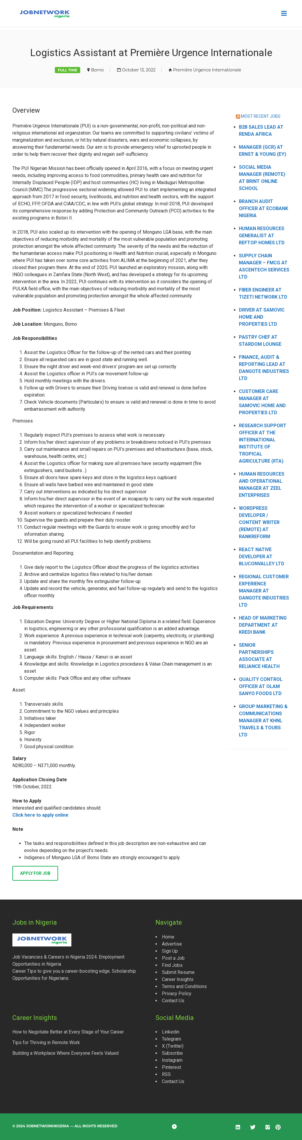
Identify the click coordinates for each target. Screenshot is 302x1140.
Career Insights (177, 979)
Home (168, 937)
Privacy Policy (176, 993)
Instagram (172, 1060)
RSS (166, 1074)
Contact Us (173, 1000)
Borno (97, 70)
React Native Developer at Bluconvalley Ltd (261, 556)
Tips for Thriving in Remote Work (46, 1042)
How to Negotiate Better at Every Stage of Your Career (68, 1032)
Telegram (171, 1039)
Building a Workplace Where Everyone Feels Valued (65, 1053)
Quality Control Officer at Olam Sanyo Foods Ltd (261, 686)
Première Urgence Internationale (207, 70)
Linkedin (170, 1032)
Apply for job (35, 873)
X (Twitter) (172, 1046)
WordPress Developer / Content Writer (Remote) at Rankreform (259, 522)
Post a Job (173, 958)
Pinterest (171, 1067)
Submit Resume (178, 972)
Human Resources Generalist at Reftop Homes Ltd (262, 235)
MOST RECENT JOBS (260, 116)
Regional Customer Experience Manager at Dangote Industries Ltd (264, 591)
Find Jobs (172, 965)
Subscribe (172, 1053)
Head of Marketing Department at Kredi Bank (263, 625)
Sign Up (170, 951)
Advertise (172, 944)
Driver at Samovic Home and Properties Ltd (262, 317)
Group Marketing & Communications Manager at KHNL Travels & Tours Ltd (263, 721)
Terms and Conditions (184, 986)
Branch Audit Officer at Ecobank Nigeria (263, 208)
